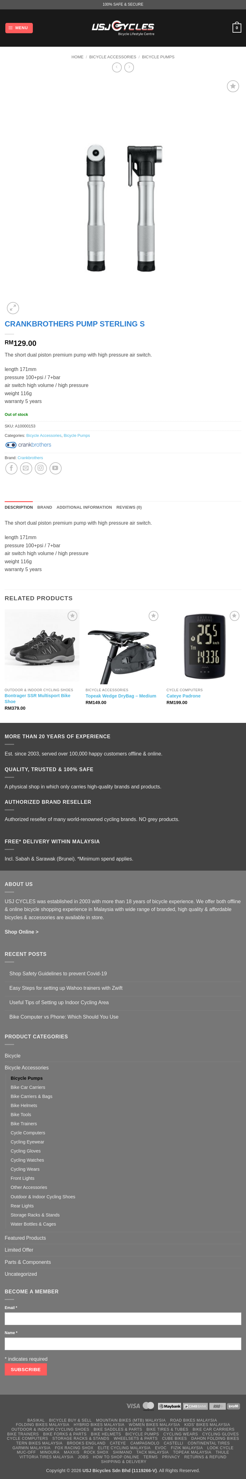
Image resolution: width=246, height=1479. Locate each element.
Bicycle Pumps (158, 57)
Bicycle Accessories (112, 57)
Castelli (173, 1443)
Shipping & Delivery (123, 1462)
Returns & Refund (205, 1457)
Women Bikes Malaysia (154, 1425)
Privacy (171, 1457)
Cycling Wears (25, 1169)
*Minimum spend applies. (105, 858)
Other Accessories (29, 1187)
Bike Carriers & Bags (32, 1096)
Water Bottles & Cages (33, 1224)
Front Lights (22, 1178)
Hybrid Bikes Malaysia (99, 1425)
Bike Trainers (24, 1123)
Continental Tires (209, 1443)
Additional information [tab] (84, 507)
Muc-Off (26, 1452)
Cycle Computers (28, 1132)
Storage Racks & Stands (35, 1214)
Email (11, 1308)
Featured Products (25, 1238)
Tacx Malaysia (152, 1452)
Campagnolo (144, 1443)
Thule (222, 1452)
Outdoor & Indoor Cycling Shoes (43, 1196)
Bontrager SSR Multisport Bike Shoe (37, 698)
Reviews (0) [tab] (129, 507)
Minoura (49, 1452)
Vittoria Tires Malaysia (46, 1457)
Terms (150, 1457)
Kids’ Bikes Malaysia (207, 1425)
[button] (19, 28)
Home (78, 57)
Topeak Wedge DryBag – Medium (120, 695)
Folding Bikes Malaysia (42, 1425)
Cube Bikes (174, 1438)
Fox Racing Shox (74, 1448)
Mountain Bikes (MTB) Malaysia (131, 1420)
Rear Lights (22, 1205)
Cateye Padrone (184, 695)
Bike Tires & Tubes (167, 1429)
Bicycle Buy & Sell (70, 1420)
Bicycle (13, 1055)
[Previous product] (129, 67)
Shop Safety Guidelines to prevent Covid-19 (58, 973)
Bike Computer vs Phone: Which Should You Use (64, 1017)
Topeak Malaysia (192, 1452)
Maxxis (71, 1452)
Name (11, 1333)
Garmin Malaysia (32, 1448)
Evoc (161, 1448)
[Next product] (117, 67)
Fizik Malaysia (187, 1448)
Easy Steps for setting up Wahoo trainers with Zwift (65, 988)
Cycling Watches (27, 1160)
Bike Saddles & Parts (118, 1429)
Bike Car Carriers (28, 1087)
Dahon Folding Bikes (215, 1438)
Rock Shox (96, 1452)
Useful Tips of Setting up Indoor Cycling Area (59, 1002)
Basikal (36, 1420)
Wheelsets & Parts (135, 1438)
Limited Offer (19, 1250)
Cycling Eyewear (27, 1141)
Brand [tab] (44, 507)
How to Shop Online (116, 1457)
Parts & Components (28, 1262)
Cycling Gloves (26, 1150)
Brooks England (86, 1443)
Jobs (83, 1457)
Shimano (122, 1452)
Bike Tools (21, 1114)
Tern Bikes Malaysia (39, 1443)
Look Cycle (220, 1448)
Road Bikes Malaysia (193, 1420)
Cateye (118, 1443)
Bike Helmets (24, 1105)
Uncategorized (21, 1274)
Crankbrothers (30, 457)
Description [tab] (19, 507)
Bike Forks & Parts (65, 1434)
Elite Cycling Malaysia (124, 1448)
